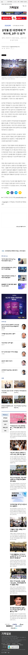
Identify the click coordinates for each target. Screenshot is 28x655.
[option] (7, 387)
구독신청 (21, 1)
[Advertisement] (14, 239)
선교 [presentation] (5, 424)
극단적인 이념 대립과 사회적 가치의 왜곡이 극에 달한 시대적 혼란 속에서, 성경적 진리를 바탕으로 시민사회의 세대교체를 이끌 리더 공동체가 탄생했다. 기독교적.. (18, 563)
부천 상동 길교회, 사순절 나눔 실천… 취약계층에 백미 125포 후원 (18, 583)
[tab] (5, 418)
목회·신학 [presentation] (5, 427)
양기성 (2, 330)
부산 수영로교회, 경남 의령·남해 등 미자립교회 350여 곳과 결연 (18, 479)
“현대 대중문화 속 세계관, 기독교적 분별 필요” (8, 276)
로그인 (25, 1)
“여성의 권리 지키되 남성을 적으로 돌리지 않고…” (8, 260)
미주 (18, 1)
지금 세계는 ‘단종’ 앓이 (7, 343)
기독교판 (10, 1)
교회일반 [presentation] (5, 418)
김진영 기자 (8, 46)
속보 (3, 251)
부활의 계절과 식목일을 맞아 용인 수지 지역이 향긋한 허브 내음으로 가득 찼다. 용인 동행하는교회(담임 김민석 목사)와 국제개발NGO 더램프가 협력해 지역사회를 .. (18, 536)
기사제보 (19, 643)
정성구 (2, 344)
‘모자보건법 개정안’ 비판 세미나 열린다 (18, 505)
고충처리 (21, 645)
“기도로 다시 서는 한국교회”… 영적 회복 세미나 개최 (17, 427)
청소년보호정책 (15, 645)
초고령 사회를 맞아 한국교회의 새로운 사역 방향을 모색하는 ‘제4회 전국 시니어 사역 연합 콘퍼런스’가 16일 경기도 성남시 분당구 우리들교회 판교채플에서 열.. (18, 459)
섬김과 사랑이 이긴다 (6, 361)
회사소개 (3, 643)
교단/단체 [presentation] (5, 421)
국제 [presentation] (5, 430)
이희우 (2, 335)
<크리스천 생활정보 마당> (21, 226)
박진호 (2, 372)
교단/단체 (8, 25)
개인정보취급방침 (6, 645)
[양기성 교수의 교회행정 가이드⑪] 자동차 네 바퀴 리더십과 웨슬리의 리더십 (10, 326)
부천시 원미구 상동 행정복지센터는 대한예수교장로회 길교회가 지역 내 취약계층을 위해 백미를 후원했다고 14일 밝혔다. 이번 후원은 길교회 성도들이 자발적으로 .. (18, 590)
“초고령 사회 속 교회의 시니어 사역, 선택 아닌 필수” (18, 453)
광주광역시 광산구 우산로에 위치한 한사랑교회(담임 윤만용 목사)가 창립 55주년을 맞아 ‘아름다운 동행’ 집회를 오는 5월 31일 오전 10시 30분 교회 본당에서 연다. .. (18, 616)
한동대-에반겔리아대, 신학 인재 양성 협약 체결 (8, 268)
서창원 (2, 353)
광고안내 (8, 643)
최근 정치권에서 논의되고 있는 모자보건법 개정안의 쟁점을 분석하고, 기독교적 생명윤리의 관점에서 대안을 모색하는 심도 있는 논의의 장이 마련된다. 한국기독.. (18, 511)
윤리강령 (4, 647)
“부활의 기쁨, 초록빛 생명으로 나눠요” (18, 530)
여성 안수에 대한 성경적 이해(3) (9, 352)
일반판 (15, 1)
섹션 (2, 2)
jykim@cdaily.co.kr (15, 46)
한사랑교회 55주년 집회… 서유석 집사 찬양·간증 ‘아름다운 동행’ (18, 609)
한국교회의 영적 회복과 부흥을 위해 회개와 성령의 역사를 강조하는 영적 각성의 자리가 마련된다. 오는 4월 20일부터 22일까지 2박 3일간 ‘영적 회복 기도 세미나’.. (18, 434)
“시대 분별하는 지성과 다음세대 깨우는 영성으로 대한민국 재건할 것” (18, 556)
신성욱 (2, 363)
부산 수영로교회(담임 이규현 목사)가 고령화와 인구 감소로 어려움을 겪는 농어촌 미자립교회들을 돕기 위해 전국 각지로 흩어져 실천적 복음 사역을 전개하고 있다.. (18, 486)
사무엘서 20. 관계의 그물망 (8, 334)
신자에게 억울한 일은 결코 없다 (9, 370)
